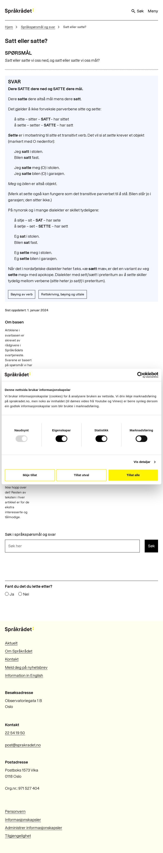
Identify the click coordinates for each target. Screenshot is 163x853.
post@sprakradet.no (23, 744)
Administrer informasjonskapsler (33, 827)
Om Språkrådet (18, 651)
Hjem (9, 27)
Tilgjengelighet (18, 835)
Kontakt (12, 659)
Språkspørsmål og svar (38, 27)
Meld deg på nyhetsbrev (26, 667)
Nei (26, 594)
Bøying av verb (22, 294)
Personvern (15, 811)
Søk (137, 11)
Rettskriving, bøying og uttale (62, 294)
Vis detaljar (142, 462)
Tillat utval (81, 475)
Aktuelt (11, 643)
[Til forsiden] (19, 11)
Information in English (24, 675)
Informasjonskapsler (23, 819)
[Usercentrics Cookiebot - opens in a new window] (140, 375)
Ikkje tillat (30, 475)
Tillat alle (133, 475)
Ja (12, 594)
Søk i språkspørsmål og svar (30, 534)
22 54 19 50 (15, 732)
